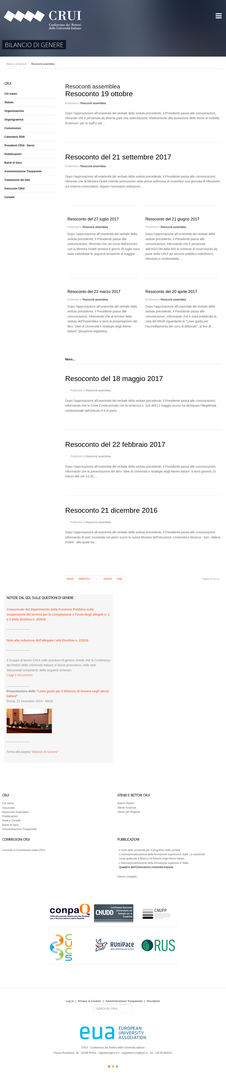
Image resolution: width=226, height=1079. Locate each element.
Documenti (8, 807)
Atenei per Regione (128, 811)
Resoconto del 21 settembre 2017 (118, 157)
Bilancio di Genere (16, 64)
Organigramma (13, 119)
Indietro (84, 579)
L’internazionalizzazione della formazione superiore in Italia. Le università (162, 854)
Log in (70, 1001)
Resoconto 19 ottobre (99, 94)
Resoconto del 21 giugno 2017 (172, 219)
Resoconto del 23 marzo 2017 (94, 291)
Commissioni (12, 128)
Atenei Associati (126, 807)
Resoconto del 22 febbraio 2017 (115, 444)
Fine (119, 579)
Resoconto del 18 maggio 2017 (114, 379)
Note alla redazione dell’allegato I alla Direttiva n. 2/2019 (47, 640)
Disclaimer (153, 1001)
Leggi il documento (20, 675)
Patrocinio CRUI (14, 188)
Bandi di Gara (13, 162)
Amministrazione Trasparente (22, 171)
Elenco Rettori (125, 803)
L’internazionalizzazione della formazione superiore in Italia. (154, 863)
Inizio (70, 579)
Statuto (8, 102)
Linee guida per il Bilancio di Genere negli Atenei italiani (151, 858)
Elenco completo (127, 876)
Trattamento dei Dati (17, 180)
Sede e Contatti (11, 820)
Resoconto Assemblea (15, 812)
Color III (117, 1067)
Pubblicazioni (12, 154)
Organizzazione (14, 111)
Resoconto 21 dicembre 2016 (111, 510)
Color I (109, 1067)
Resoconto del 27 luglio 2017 (93, 219)
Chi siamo (10, 93)
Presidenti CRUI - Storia (19, 145)
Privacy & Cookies (89, 1001)
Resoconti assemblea (93, 103)
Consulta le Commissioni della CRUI (23, 850)
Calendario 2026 (14, 136)
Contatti (9, 197)
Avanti (107, 579)
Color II (113, 1067)
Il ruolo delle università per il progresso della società (149, 850)
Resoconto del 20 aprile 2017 (171, 291)
